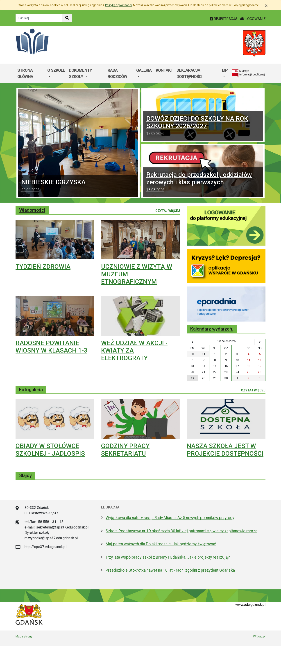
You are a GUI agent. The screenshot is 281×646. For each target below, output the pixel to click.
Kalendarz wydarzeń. (211, 329)
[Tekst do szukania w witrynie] (39, 18)
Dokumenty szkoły (80, 73)
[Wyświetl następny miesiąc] (259, 342)
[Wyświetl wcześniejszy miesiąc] (192, 342)
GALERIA (144, 70)
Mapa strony (24, 636)
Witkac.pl (259, 636)
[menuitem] (56, 73)
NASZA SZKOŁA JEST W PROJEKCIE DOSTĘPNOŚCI (225, 449)
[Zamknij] (266, 5)
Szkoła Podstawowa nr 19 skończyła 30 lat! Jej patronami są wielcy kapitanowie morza (181, 531)
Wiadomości (32, 210)
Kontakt (164, 70)
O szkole (56, 70)
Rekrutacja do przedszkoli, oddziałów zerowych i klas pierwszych (203, 182)
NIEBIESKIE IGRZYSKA (78, 186)
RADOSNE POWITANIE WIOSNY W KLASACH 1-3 (51, 346)
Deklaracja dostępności (189, 73)
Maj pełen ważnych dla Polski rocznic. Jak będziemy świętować (161, 544)
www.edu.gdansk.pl (250, 604)
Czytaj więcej (167, 210)
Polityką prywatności (118, 5)
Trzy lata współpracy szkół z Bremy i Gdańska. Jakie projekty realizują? (168, 557)
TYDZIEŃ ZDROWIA (43, 266)
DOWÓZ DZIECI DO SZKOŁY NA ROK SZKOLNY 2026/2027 (203, 126)
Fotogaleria (31, 389)
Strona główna (25, 73)
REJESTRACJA (224, 19)
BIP (225, 70)
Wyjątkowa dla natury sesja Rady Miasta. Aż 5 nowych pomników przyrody (170, 517)
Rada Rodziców (117, 73)
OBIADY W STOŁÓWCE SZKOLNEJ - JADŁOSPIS (50, 449)
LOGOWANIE (252, 19)
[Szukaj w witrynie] (67, 18)
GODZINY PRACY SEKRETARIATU (125, 449)
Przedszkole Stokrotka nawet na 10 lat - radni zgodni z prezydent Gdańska (170, 570)
